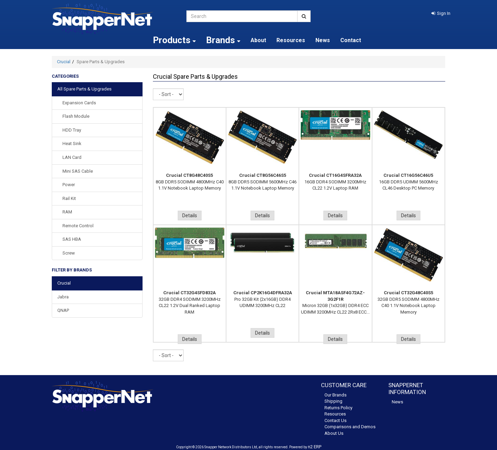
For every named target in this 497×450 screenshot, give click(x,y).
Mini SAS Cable (77, 171)
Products (174, 40)
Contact (350, 40)
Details (189, 215)
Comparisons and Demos (350, 426)
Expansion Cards (79, 102)
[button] (440, 13)
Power (68, 184)
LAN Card (71, 157)
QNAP (63, 310)
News (322, 40)
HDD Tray (71, 130)
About (258, 40)
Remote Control (78, 225)
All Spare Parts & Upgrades (84, 89)
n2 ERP (314, 446)
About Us (333, 433)
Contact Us (335, 420)
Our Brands (335, 395)
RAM (67, 211)
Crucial (63, 61)
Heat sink (71, 143)
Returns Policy (338, 407)
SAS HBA (71, 239)
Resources (290, 40)
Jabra (63, 296)
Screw (68, 253)
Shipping (333, 401)
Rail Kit (69, 198)
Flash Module (75, 116)
